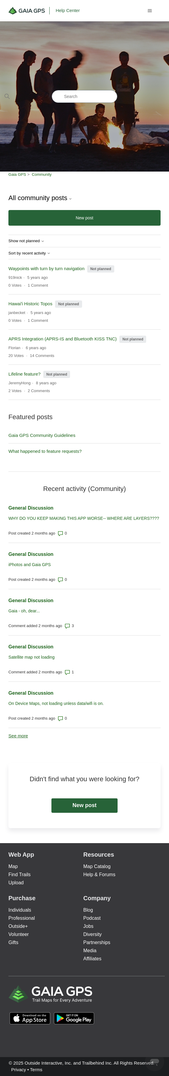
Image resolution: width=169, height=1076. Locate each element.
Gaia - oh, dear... (24, 610)
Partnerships (96, 942)
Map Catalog (97, 866)
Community (42, 174)
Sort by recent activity (29, 253)
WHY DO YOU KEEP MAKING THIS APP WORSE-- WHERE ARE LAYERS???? (83, 518)
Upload (16, 882)
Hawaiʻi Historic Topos (30, 303)
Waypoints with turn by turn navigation (46, 268)
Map (13, 866)
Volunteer (18, 934)
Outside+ (18, 926)
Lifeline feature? (25, 373)
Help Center (68, 10)
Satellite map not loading (31, 657)
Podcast (92, 918)
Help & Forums (99, 874)
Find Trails (19, 874)
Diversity (92, 934)
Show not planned (26, 241)
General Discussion (30, 508)
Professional (21, 918)
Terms (36, 1069)
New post (84, 217)
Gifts (13, 942)
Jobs (88, 926)
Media (90, 950)
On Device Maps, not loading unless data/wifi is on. (56, 703)
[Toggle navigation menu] (150, 11)
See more (18, 735)
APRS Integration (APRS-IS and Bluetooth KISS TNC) (62, 338)
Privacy (18, 1069)
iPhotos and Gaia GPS (29, 564)
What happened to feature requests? (45, 451)
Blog (88, 910)
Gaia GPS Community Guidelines (41, 435)
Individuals (19, 910)
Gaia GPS (17, 174)
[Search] (84, 96)
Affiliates (92, 958)
